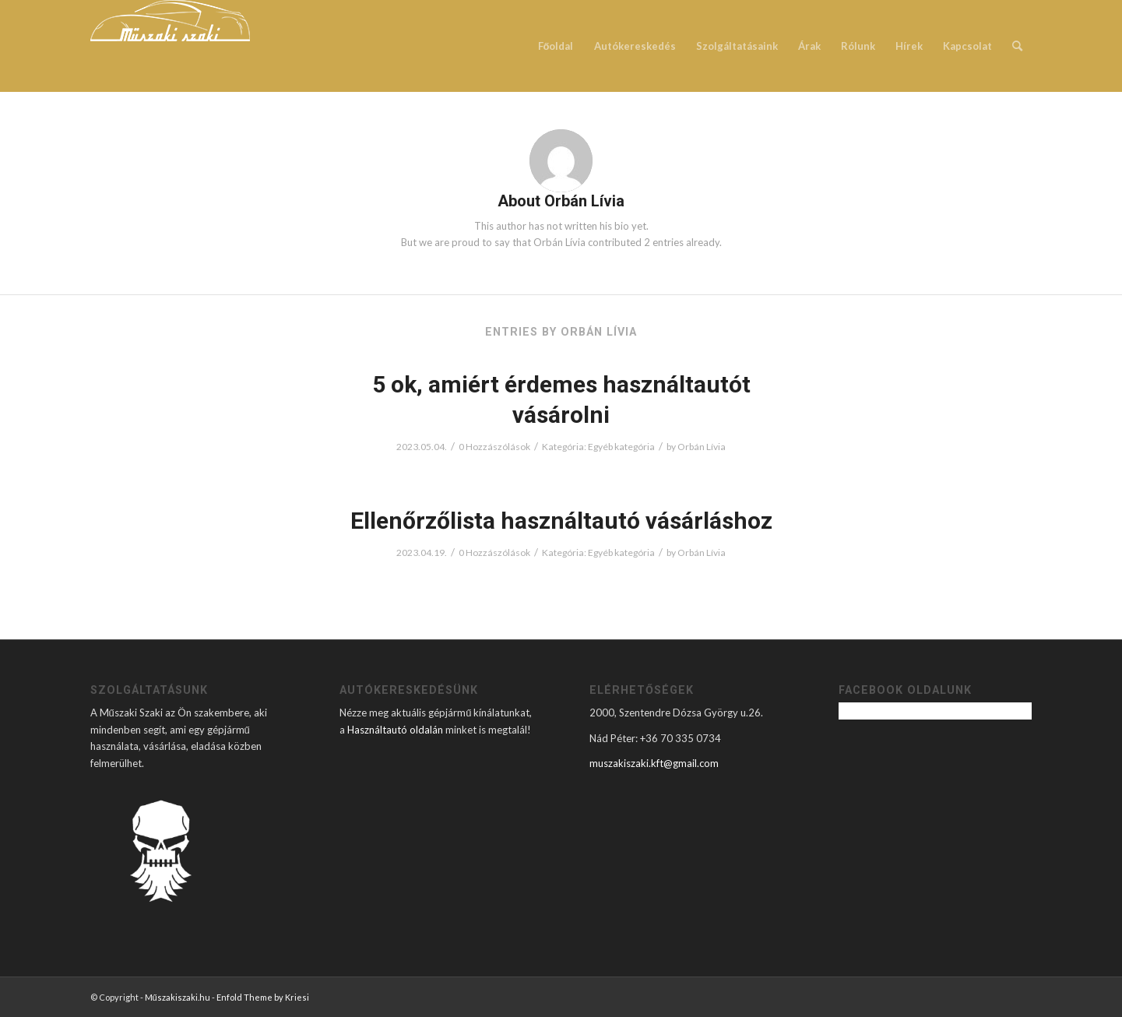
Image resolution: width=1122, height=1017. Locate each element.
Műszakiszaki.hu (177, 997)
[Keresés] (1017, 46)
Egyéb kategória (621, 446)
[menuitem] (556, 46)
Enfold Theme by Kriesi (262, 997)
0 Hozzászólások (494, 446)
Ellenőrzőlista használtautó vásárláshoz (561, 520)
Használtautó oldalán (395, 729)
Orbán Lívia (701, 446)
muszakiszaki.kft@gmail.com (654, 763)
